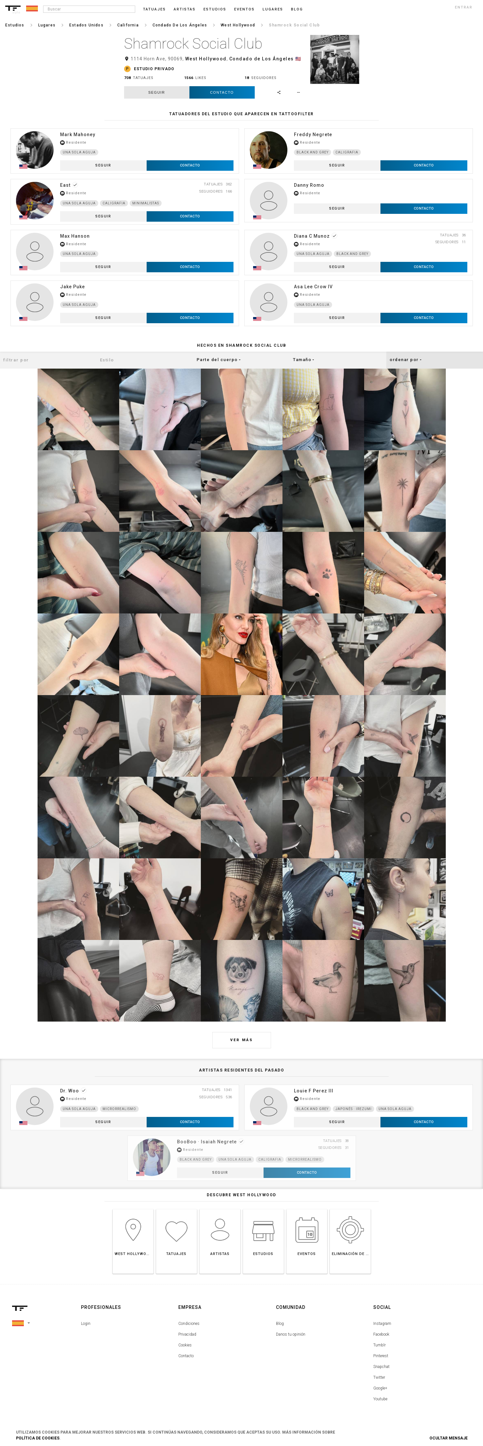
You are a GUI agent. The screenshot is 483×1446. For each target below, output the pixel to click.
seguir (156, 92)
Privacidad (187, 1334)
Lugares (273, 9)
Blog (280, 1323)
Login (85, 1323)
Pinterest (380, 1356)
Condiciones (189, 1323)
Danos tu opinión (290, 1334)
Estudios (214, 9)
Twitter (379, 1377)
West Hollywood (206, 58)
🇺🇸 (298, 58)
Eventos (244, 9)
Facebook (381, 1334)
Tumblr (379, 1345)
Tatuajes (154, 9)
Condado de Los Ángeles (261, 58)
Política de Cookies (37, 1438)
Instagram (382, 1323)
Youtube (380, 1399)
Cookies (185, 1345)
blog (297, 9)
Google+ (380, 1388)
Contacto (222, 92)
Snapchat (381, 1366)
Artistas (185, 9)
